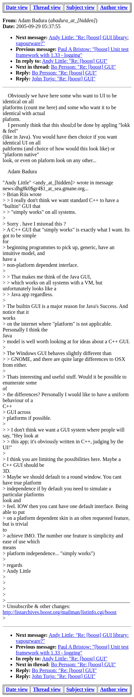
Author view (114, 7)
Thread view (47, 7)
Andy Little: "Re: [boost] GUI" (74, 61)
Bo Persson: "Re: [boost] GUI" (83, 67)
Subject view (80, 7)
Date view (17, 7)
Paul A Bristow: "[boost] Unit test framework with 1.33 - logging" (72, 52)
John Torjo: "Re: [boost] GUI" (63, 78)
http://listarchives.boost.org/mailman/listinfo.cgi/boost (60, 612)
